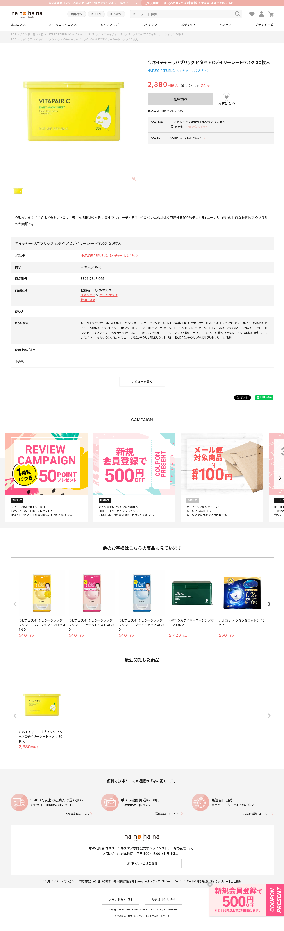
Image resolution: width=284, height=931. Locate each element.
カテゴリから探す (163, 900)
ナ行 (41, 34)
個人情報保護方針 (123, 881)
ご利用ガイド (51, 881)
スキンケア (149, 25)
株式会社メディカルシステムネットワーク (148, 916)
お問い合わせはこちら (142, 863)
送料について (193, 138)
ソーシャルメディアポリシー (154, 881)
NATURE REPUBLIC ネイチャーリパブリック (74, 34)
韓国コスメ (18, 25)
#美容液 (76, 14)
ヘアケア (226, 25)
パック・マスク (45, 39)
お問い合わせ (69, 881)
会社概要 (236, 881)
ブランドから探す (120, 900)
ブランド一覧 (264, 25)
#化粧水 (115, 14)
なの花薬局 (120, 916)
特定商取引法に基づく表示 (95, 881)
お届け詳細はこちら (256, 814)
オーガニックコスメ (63, 25)
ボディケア (188, 25)
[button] (280, 478)
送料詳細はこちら (76, 814)
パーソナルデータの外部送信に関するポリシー (200, 881)
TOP (13, 34)
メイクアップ (109, 25)
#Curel (96, 14)
